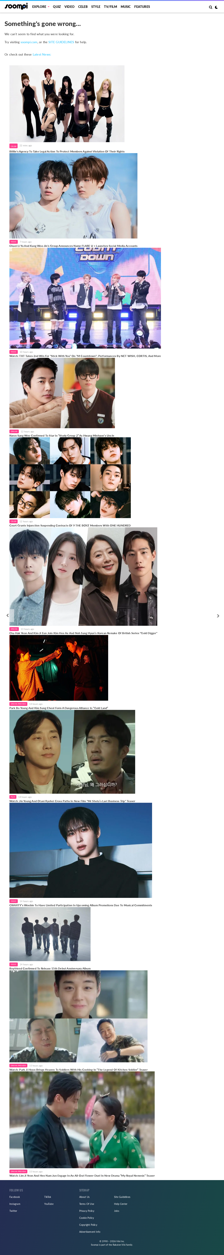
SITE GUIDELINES (61, 42)
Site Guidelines (122, 1196)
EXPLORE (39, 7)
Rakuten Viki (119, 1244)
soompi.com (29, 42)
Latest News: (42, 54)
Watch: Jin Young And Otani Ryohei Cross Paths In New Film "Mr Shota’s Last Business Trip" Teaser (72, 801)
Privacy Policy (86, 1210)
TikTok (47, 1196)
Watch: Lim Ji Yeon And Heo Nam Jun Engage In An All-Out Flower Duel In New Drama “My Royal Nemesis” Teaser (82, 1175)
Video (69, 7)
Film (13, 797)
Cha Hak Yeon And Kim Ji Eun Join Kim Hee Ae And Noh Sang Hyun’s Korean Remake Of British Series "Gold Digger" (83, 633)
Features (142, 7)
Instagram (14, 1203)
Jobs (116, 1210)
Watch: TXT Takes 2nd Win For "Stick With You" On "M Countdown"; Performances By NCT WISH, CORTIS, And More (85, 355)
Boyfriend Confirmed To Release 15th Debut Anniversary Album (50, 968)
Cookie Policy (86, 1217)
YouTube (48, 1203)
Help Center (120, 1203)
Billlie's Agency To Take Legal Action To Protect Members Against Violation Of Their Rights (67, 151)
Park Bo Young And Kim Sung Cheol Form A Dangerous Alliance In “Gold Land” (58, 708)
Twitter (13, 1210)
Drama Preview (18, 704)
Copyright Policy (88, 1224)
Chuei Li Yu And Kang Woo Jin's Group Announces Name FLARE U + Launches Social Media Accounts (73, 245)
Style (96, 7)
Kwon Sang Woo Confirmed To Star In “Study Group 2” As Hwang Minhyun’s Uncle (62, 435)
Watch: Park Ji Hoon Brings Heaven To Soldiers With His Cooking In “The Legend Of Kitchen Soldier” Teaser (78, 1069)
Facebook (14, 1196)
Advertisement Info (90, 1231)
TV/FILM (110, 7)
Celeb (83, 7)
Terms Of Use (86, 1203)
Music (126, 7)
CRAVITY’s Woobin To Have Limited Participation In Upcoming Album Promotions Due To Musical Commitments (80, 905)
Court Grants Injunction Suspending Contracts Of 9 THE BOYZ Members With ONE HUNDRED (70, 525)
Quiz (57, 7)
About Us (84, 1196)
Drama (14, 431)
